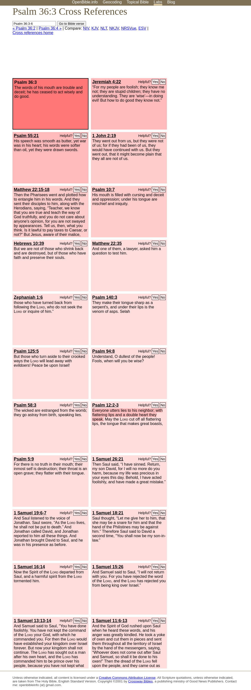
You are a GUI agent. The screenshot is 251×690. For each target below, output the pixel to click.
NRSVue (128, 28)
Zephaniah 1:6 (28, 297)
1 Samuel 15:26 (107, 566)
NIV (86, 28)
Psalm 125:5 (26, 351)
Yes (155, 82)
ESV (142, 28)
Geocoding (112, 2)
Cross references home (33, 33)
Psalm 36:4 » (50, 28)
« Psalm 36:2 (24, 28)
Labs (158, 2)
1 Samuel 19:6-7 (30, 512)
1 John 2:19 (104, 135)
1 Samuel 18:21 (107, 512)
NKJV (114, 28)
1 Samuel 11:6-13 (109, 620)
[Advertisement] (201, 44)
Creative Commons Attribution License (127, 677)
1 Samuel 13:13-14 (32, 620)
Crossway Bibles (140, 681)
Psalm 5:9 (24, 459)
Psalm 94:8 (103, 351)
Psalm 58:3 (25, 405)
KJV (94, 28)
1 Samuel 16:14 (29, 566)
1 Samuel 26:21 (107, 459)
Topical (138, 2)
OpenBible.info (85, 2)
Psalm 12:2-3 (105, 405)
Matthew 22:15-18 (32, 189)
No (163, 82)
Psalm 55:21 (26, 135)
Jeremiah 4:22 (106, 81)
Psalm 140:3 (104, 297)
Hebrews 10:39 (29, 243)
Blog (171, 2)
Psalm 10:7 (103, 189)
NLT (103, 28)
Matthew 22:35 (107, 243)
